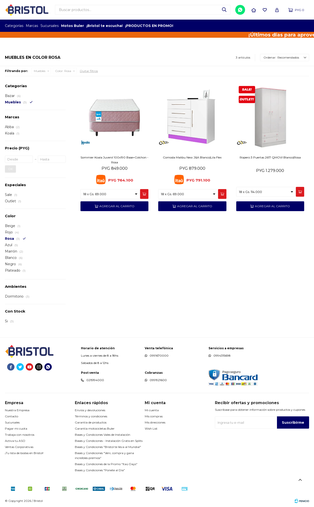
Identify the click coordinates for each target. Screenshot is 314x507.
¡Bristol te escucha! (104, 26)
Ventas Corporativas (19, 447)
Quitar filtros (89, 71)
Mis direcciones (155, 422)
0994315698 (222, 355)
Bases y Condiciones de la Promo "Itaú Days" (106, 464)
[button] (224, 10)
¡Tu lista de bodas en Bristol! (24, 453)
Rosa (63, 71)
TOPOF (253, 26)
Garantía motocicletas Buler (95, 428)
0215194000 (95, 380)
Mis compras (154, 416)
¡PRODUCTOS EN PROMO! (149, 26)
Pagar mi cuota (16, 428)
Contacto (11, 416)
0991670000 (159, 355)
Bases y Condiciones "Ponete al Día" (100, 470)
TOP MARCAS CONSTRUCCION (280, 26)
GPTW (305, 26)
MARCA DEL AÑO (293, 26)
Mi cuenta (152, 410)
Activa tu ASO (15, 441)
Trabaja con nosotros (19, 434)
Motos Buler (72, 26)
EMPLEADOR (266, 26)
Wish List (151, 428)
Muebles (39, 71)
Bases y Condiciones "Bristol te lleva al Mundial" (108, 447)
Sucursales (49, 26)
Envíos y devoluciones (90, 410)
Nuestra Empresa (17, 410)
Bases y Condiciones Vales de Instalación (102, 434)
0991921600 (158, 380)
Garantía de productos (90, 422)
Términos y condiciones (91, 416)
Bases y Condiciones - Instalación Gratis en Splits (109, 441)
